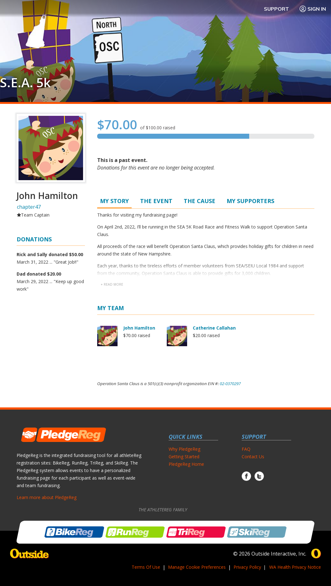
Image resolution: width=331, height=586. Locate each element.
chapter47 (29, 206)
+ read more (112, 284)
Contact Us (253, 457)
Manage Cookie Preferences (197, 567)
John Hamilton (139, 328)
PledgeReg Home (186, 464)
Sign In (312, 9)
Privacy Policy (247, 567)
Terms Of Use (146, 567)
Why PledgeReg (184, 449)
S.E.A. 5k (25, 82)
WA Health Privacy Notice (295, 567)
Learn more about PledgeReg (46, 497)
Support (276, 9)
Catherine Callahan (214, 328)
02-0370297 (230, 383)
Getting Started (184, 457)
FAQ (246, 449)
